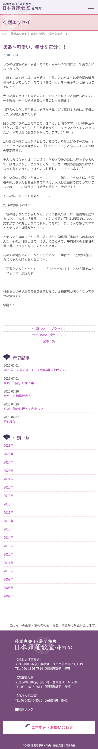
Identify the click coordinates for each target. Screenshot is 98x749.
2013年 (8, 546)
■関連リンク (24, 709)
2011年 (8, 562)
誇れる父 (10, 421)
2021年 (8, 479)
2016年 (8, 520)
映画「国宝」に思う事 (19, 383)
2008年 (8, 587)
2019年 (8, 495)
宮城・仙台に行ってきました (23, 408)
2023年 (8, 470)
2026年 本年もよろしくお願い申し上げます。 (36, 369)
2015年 (8, 529)
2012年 (8, 554)
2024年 (8, 462)
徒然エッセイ (19, 33)
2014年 (8, 537)
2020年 (8, 487)
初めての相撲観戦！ (17, 395)
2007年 (8, 596)
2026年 (8, 445)
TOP (4, 33)
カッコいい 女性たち (47, 334)
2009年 (8, 579)
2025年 (8, 453)
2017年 (8, 512)
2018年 (8, 504)
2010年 (8, 571)
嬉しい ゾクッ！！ (50, 328)
